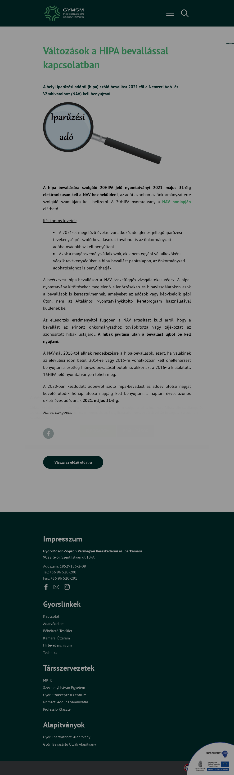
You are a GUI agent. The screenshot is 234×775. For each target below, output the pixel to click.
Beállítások (135, 402)
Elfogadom (97, 402)
